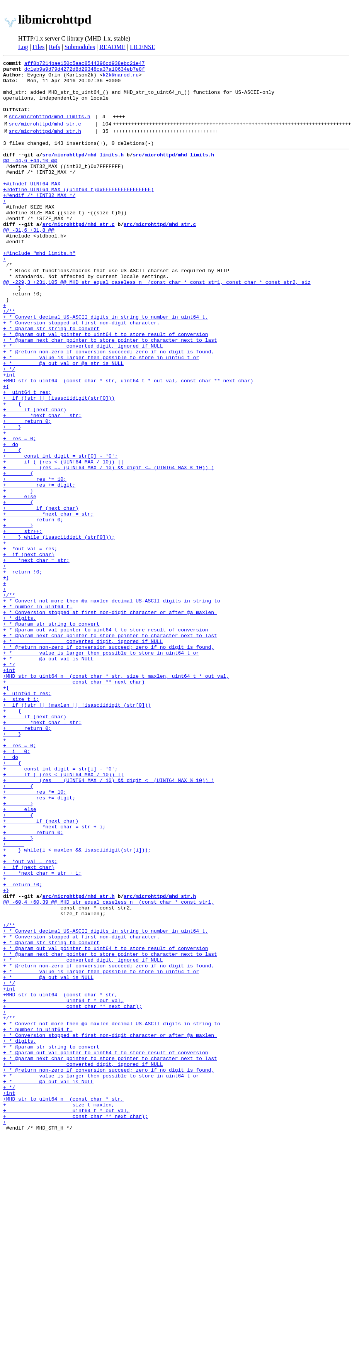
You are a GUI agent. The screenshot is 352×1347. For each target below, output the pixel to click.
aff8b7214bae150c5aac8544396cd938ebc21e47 (84, 64)
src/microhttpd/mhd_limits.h (49, 127)
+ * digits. (19, 726)
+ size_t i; (21, 824)
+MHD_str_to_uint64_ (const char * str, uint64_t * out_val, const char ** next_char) (128, 441)
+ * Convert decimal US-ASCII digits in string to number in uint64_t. (105, 365)
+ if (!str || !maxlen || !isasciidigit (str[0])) (77, 831)
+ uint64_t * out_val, (63, 1185)
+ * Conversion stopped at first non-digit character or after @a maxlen (110, 719)
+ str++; (22, 622)
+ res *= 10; (34, 559)
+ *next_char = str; (42, 483)
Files (38, 47)
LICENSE (142, 47)
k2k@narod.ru (120, 78)
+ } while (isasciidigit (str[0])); (59, 629)
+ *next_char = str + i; (54, 977)
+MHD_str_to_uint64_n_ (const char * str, (63, 1303)
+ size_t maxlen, (59, 1310)
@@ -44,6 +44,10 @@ (30, 177)
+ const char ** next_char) (74, 803)
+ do (10, 518)
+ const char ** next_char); (72, 1192)
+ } (12, 497)
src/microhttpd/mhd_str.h (45, 144)
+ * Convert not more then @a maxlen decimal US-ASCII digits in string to (111, 705)
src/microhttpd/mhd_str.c (45, 136)
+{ (6, 448)
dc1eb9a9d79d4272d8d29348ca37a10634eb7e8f (84, 71)
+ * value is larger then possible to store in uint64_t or (101, 414)
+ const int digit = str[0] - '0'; (60, 532)
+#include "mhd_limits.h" (39, 288)
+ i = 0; (16, 886)
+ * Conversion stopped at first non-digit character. (81, 372)
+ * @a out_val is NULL (48, 775)
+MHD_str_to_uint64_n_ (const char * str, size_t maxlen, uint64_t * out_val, (116, 796)
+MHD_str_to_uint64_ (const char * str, (60, 1178)
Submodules (80, 47)
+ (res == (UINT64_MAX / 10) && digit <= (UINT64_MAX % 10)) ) (108, 546)
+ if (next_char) (34, 476)
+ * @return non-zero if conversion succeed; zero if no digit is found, (108, 407)
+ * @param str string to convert (51, 379)
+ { (12, 469)
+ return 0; (27, 490)
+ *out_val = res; (30, 643)
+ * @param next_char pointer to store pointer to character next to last (110, 393)
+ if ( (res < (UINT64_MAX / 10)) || (63, 539)
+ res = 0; (19, 511)
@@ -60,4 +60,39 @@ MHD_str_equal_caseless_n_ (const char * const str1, (108, 1067)
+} (6, 678)
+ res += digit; (39, 566)
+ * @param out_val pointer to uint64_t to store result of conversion (105, 386)
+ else (19, 580)
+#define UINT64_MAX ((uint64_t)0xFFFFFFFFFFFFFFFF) (78, 212)
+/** (9, 358)
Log (23, 47)
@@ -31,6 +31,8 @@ (28, 261)
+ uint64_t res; (27, 455)
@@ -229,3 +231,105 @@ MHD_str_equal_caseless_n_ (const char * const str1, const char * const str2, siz (157, 323)
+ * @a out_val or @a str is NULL (63, 420)
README (112, 47)
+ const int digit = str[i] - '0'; (60, 907)
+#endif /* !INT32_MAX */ (39, 219)
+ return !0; (22, 671)
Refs (54, 47)
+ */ (9, 427)
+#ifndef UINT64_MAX (31, 205)
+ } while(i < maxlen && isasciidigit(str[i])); (77, 1004)
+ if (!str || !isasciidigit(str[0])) (59, 462)
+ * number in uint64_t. (37, 712)
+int (10, 434)
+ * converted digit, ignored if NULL (83, 400)
